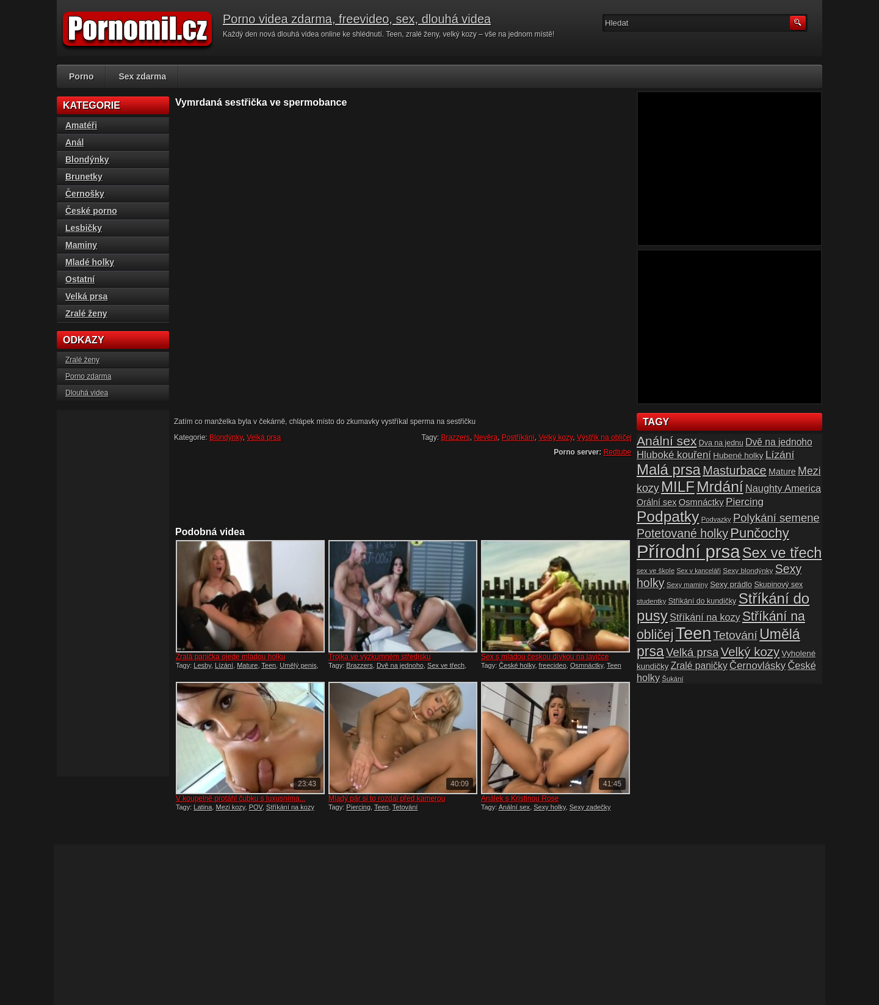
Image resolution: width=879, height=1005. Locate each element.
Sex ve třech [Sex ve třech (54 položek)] (782, 553)
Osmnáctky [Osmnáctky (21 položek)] (701, 502)
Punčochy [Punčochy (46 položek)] (759, 533)
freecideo (552, 665)
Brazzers (455, 437)
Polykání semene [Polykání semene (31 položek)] (776, 517)
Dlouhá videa (86, 393)
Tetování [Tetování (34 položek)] (736, 635)
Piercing (358, 807)
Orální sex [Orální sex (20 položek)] (656, 502)
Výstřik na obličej (604, 437)
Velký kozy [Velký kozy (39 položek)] (750, 652)
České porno (91, 211)
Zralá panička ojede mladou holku (230, 656)
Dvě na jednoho (400, 665)
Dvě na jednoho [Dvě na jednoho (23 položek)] (778, 442)
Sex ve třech (446, 665)
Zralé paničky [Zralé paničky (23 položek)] (699, 665)
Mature (247, 665)
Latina (203, 807)
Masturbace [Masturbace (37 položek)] (735, 470)
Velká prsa (264, 437)
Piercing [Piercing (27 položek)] (745, 501)
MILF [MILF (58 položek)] (678, 486)
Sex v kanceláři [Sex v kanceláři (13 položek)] (699, 570)
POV (255, 807)
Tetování (405, 807)
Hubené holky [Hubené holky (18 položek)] (738, 455)
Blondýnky (225, 437)
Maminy (81, 245)
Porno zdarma (88, 376)
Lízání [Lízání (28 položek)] (779, 454)
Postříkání (518, 437)
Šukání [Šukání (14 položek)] (672, 678)
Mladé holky (89, 262)
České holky (517, 665)
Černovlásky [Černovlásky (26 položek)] (757, 665)
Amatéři (81, 125)
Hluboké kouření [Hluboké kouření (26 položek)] (674, 455)
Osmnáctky (586, 665)
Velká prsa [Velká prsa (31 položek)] (692, 652)
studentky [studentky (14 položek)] (651, 601)
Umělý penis (298, 665)
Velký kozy (555, 437)
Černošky (84, 194)
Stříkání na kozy (290, 807)
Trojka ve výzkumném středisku (379, 656)
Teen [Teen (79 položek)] (693, 633)
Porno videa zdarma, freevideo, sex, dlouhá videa (357, 19)
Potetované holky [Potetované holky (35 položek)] (682, 533)
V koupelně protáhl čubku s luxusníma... (241, 798)
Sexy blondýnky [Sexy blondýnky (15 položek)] (748, 570)
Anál (74, 142)
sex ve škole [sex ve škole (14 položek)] (656, 570)
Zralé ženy (86, 313)
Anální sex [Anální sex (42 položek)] (666, 441)
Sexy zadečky (590, 807)
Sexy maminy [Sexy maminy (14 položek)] (687, 584)
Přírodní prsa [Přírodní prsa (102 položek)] (688, 551)
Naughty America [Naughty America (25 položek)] (783, 488)
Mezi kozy (230, 807)
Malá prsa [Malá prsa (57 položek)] (669, 469)
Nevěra (485, 437)
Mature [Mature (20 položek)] (782, 472)
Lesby (202, 665)
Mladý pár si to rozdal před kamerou (386, 798)
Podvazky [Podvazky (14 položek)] (716, 519)
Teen (268, 665)
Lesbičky (83, 228)
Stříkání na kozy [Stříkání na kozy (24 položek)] (705, 617)
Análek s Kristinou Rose (520, 798)
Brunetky (84, 176)
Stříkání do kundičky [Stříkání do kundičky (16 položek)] (702, 601)
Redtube (617, 452)
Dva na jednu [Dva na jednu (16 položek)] (721, 443)
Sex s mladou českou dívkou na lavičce (545, 656)
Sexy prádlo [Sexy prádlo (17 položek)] (731, 584)
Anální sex (514, 807)
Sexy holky (549, 807)
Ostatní (80, 279)
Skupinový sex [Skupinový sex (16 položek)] (778, 584)
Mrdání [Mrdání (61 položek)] (719, 486)
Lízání (224, 665)
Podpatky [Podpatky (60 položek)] (668, 516)
